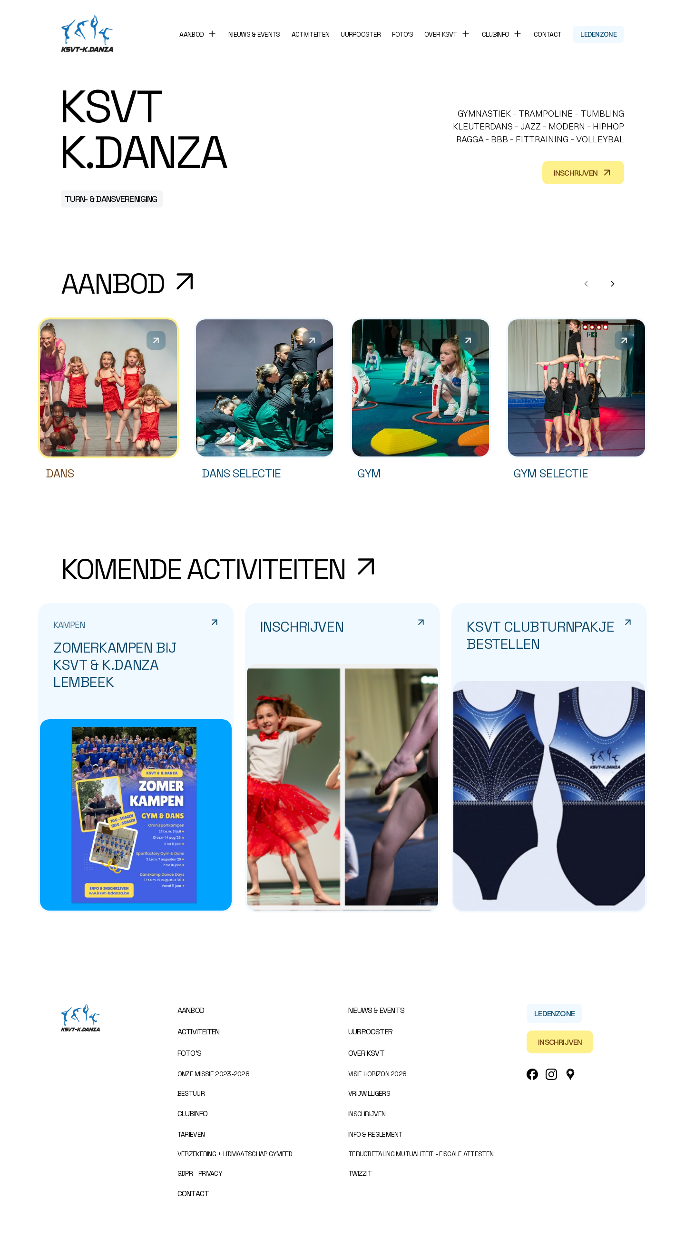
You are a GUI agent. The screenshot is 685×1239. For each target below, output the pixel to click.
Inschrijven (583, 172)
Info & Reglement (375, 1134)
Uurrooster (361, 34)
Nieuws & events (254, 34)
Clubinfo (192, 1114)
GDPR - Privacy (199, 1173)
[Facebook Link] (532, 1074)
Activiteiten (311, 34)
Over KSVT (366, 1053)
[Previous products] (586, 283)
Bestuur (191, 1093)
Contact (547, 34)
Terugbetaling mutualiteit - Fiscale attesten (420, 1154)
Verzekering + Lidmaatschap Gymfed (235, 1154)
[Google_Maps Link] (570, 1074)
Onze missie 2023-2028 (213, 1074)
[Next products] (612, 283)
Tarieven (191, 1134)
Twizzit (360, 1173)
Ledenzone (598, 34)
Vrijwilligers (369, 1093)
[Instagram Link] (551, 1074)
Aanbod (190, 1010)
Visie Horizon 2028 (377, 1074)
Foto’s (402, 34)
